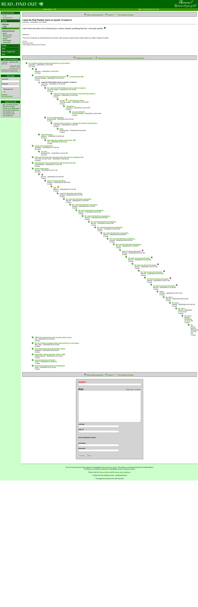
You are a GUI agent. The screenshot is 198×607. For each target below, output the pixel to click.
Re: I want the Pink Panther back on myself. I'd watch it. (66, 88)
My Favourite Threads (125, 15)
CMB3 (5, 28)
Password (4, 84)
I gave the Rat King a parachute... (71, 193)
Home (5, 16)
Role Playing (7, 40)
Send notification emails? (87, 437)
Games (5, 39)
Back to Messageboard (95, 15)
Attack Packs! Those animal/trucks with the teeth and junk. (55, 163)
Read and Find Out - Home (34, 4)
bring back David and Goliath (45, 360)
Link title (81, 424)
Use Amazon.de (8, 115)
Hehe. (62, 129)
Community (6, 42)
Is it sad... (44, 151)
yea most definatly (78, 112)
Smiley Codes (130, 389)
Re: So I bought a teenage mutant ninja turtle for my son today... (57, 343)
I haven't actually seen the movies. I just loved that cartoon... (74, 93)
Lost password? (7, 96)
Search (110, 15)
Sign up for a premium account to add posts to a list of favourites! (121, 58)
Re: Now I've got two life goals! (140, 258)
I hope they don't (47, 134)
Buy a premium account (10, 105)
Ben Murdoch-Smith (110, 467)
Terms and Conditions (122, 472)
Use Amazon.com (8, 112)
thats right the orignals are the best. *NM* (61, 140)
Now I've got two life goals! (133, 251)
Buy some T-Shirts (9, 106)
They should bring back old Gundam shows (50, 349)
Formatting (138, 389)
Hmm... (161, 291)
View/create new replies (84, 58)
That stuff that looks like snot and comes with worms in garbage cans (59, 157)
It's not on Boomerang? (55, 117)
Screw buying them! (42, 168)
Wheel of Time (7, 35)
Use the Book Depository (11, 110)
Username (4, 79)
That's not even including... (56, 181)
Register (4, 94)
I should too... (71, 106)
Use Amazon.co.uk (9, 114)
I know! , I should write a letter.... (72, 100)
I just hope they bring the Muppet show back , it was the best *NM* (59, 76)
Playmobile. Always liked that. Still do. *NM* (50, 354)
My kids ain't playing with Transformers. (50, 366)
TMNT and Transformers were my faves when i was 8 (53, 337)
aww (56, 187)
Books (5, 33)
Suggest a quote (14, 71)
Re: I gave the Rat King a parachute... (79, 199)
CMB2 (5, 26)
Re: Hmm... (169, 297)
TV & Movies (7, 37)
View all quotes (5, 71)
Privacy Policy (104, 472)
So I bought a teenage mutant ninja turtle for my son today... (49, 63)
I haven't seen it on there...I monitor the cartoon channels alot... (75, 123)
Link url (81, 429)
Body (80, 389)
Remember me (8, 89)
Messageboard (7, 17)
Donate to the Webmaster (11, 108)
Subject (82, 382)
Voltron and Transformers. (44, 146)
